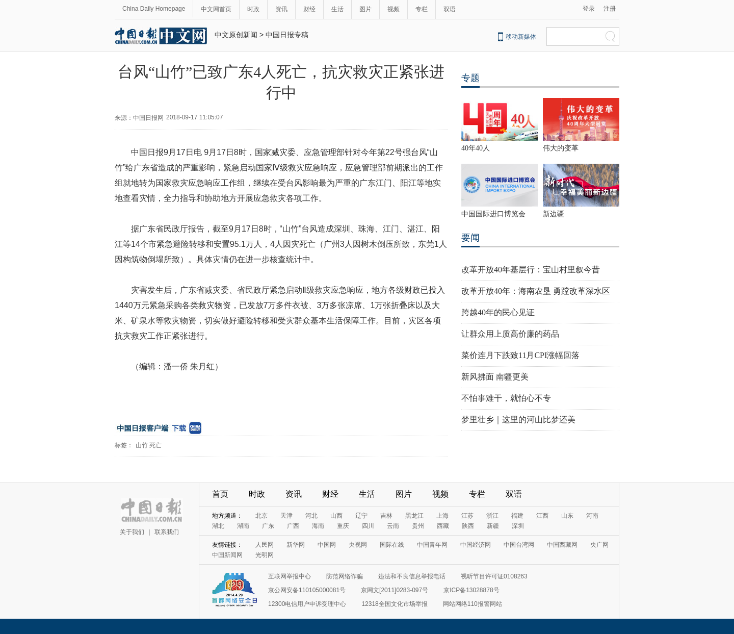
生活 (337, 9)
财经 (309, 9)
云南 (393, 525)
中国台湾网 (519, 544)
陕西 (468, 525)
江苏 (467, 515)
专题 (470, 78)
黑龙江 (414, 515)
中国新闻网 (227, 555)
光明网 (264, 555)
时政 (253, 9)
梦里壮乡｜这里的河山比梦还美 (518, 419)
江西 (542, 515)
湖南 (243, 525)
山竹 (142, 445)
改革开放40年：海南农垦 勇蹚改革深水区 (535, 291)
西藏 (443, 525)
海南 (318, 525)
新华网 (295, 544)
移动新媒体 (521, 36)
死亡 (155, 445)
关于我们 (132, 532)
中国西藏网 (562, 544)
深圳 (518, 525)
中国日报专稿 (287, 35)
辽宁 (361, 515)
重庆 (343, 525)
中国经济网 (475, 544)
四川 (368, 525)
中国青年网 (432, 544)
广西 (293, 525)
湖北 (218, 525)
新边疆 (553, 214)
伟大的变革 (561, 148)
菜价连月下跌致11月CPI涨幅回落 (520, 355)
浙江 (492, 515)
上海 (442, 515)
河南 (592, 515)
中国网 (327, 544)
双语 (449, 9)
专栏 (421, 9)
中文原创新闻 (236, 35)
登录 (589, 8)
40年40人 (475, 148)
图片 (365, 9)
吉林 (386, 515)
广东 (268, 525)
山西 (336, 515)
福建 (517, 515)
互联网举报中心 (289, 576)
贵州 (418, 525)
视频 (393, 9)
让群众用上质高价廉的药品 (510, 333)
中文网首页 (216, 9)
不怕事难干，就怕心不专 (506, 398)
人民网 (264, 544)
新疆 (493, 525)
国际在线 (392, 544)
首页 (220, 494)
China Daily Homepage (153, 8)
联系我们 (166, 532)
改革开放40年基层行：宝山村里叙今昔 (530, 269)
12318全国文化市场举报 (394, 603)
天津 (286, 515)
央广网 (599, 544)
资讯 (281, 9)
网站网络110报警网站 (472, 603)
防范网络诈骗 (344, 576)
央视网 (358, 544)
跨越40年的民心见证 (498, 312)
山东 (567, 515)
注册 (610, 8)
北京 (261, 515)
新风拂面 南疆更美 (495, 376)
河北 (311, 515)
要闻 (470, 238)
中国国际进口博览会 (493, 214)
